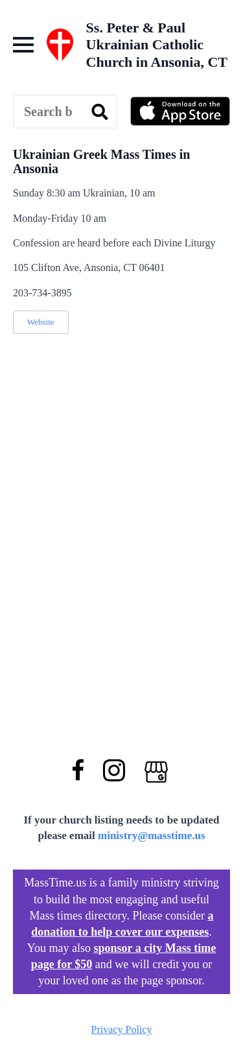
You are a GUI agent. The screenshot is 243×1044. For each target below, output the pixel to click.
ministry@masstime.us (151, 835)
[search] (100, 112)
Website (40, 322)
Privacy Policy (121, 1029)
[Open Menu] (23, 44)
